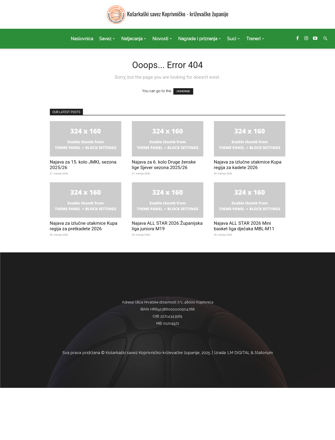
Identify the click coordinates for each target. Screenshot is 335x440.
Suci (233, 38)
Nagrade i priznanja (199, 38)
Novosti (162, 38)
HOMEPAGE (183, 91)
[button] (325, 38)
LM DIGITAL (238, 404)
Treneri (255, 38)
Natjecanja (133, 38)
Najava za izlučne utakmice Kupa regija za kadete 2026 (248, 164)
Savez (107, 38)
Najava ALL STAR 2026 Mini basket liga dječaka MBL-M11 (244, 226)
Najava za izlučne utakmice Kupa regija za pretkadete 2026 (84, 226)
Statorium (264, 404)
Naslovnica (82, 38)
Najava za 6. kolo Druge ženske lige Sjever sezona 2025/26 (164, 164)
